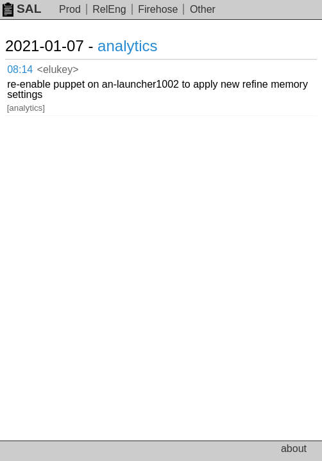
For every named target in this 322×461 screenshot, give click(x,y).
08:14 (20, 69)
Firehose (158, 9)
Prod (70, 9)
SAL (22, 8)
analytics (127, 45)
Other (203, 9)
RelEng (109, 9)
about (294, 448)
